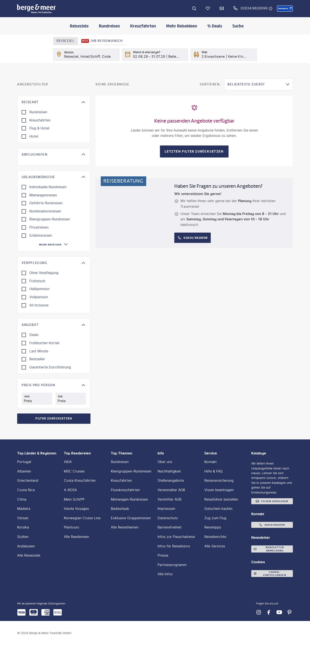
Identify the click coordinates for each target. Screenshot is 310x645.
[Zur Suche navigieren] (194, 8)
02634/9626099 (254, 8)
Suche (238, 26)
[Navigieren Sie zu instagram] (258, 612)
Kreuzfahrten (143, 26)
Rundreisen (109, 26)
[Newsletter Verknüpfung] (222, 8)
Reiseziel (65, 41)
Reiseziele (79, 26)
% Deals (214, 26)
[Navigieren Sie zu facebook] (268, 612)
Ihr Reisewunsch (102, 41)
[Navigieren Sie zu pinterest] (289, 612)
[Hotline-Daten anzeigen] (271, 9)
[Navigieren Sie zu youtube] (279, 612)
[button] (285, 9)
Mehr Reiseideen (181, 26)
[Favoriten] (208, 8)
